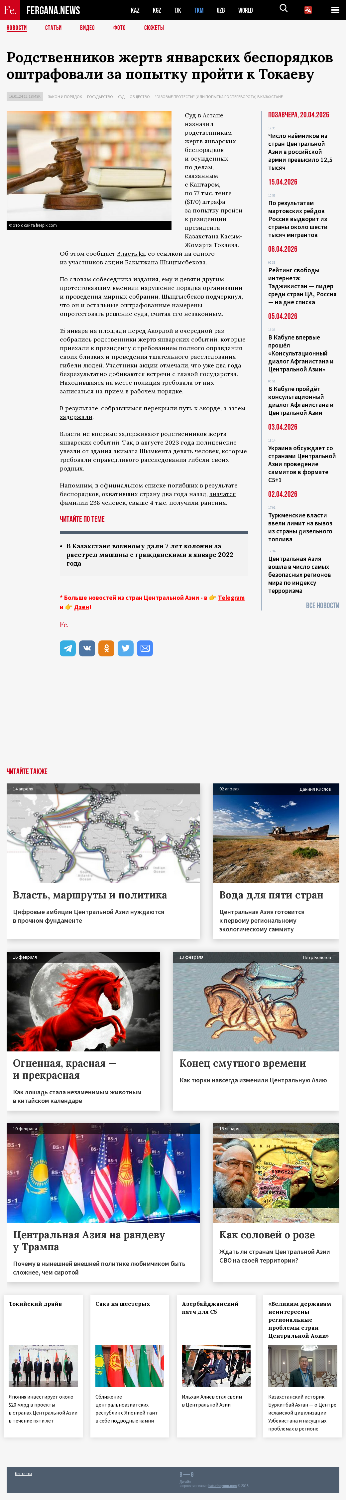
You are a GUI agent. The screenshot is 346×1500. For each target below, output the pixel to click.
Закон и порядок (65, 96)
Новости (17, 28)
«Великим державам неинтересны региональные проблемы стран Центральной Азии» (302, 1320)
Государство (100, 96)
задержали (76, 417)
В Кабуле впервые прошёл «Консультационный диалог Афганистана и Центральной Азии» (301, 353)
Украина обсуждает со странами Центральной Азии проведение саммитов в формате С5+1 (302, 464)
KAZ (135, 10)
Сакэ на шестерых (125, 1304)
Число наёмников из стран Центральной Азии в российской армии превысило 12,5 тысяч (300, 152)
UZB (222, 10)
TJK (178, 10)
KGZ (157, 10)
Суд (121, 96)
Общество (140, 96)
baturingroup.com (222, 1493)
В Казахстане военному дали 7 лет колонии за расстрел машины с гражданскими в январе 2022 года (153, 555)
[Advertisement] (173, 718)
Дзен (81, 608)
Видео (90, 28)
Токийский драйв (38, 1304)
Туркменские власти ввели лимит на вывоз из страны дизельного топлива (300, 527)
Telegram (231, 599)
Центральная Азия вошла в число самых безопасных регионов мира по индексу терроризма (299, 575)
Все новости (322, 606)
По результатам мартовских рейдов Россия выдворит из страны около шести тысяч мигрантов (298, 219)
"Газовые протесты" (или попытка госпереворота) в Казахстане (219, 96)
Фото (122, 28)
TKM (200, 10)
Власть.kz (131, 253)
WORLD (248, 10)
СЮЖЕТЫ (158, 28)
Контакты (23, 1480)
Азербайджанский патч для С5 (213, 1308)
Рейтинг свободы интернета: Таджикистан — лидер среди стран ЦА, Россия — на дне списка (302, 286)
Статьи (55, 28)
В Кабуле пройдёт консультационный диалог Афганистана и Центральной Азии (301, 401)
